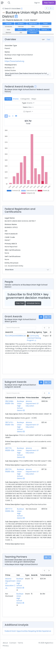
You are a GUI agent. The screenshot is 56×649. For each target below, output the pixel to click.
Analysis (21, 23)
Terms (20, 643)
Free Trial (20, 303)
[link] (49, 393)
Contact (12, 643)
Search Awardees (11, 8)
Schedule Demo (33, 303)
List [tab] (43, 39)
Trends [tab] (8, 99)
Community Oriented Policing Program (34, 338)
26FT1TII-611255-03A (9, 449)
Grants (21, 30)
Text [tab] (48, 39)
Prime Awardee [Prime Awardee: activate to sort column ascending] (32, 397)
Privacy (6, 646)
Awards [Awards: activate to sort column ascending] (34, 575)
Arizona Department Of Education (32, 403)
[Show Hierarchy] (35, 340)
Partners (45, 30)
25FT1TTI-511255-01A (9, 510)
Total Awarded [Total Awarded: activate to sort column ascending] (46, 575)
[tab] (6, 116)
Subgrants (33, 30)
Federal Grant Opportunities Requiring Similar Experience (28, 631)
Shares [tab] (16, 99)
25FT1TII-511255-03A (9, 470)
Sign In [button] (37, 2)
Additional (33, 33)
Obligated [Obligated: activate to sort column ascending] (46, 397)
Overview (8, 23)
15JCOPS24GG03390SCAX (15, 336)
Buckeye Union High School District (20, 406)
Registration (33, 23)
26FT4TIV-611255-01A (9, 423)
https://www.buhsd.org (14, 61)
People (45, 23)
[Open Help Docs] (21, 8)
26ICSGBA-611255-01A (9, 402)
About (5, 643)
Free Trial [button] (49, 2)
